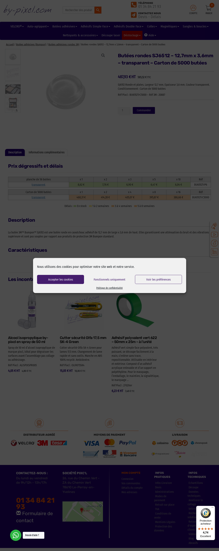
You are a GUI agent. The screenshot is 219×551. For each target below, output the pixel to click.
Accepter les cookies (60, 279)
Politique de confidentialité (109, 288)
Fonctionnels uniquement (109, 279)
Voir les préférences (158, 279)
